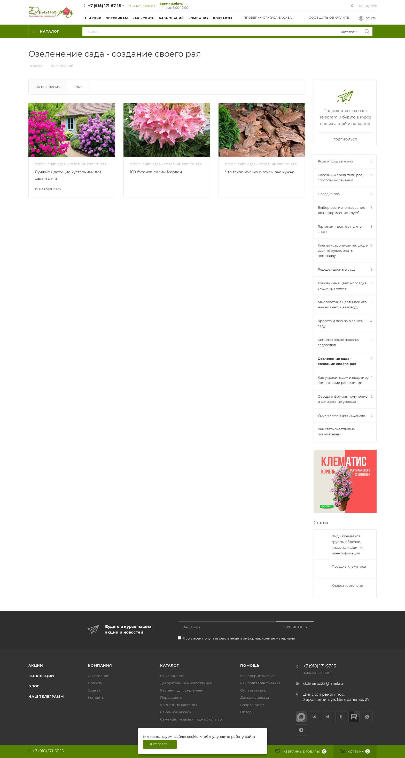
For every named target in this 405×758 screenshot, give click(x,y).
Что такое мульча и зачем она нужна (259, 172)
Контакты (96, 697)
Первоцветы (171, 697)
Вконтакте (314, 716)
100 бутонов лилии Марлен (156, 172)
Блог (33, 686)
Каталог (169, 665)
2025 (79, 87)
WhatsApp (367, 716)
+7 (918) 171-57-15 (104, 5)
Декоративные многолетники (186, 683)
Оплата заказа (253, 690)
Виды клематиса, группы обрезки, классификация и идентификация (347, 544)
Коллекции (41, 676)
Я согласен (160, 744)
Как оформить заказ (257, 676)
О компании (99, 676)
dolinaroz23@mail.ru (323, 683)
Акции (35, 665)
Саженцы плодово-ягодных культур (191, 719)
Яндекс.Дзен (301, 729)
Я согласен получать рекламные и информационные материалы (238, 638)
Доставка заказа (254, 697)
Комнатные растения (178, 705)
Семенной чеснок (175, 712)
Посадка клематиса (349, 566)
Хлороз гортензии (347, 585)
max (301, 716)
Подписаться (345, 139)
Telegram (327, 716)
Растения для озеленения (183, 690)
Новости (95, 683)
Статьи (321, 522)
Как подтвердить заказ (260, 683)
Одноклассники (340, 716)
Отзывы (94, 690)
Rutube (354, 716)
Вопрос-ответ (252, 705)
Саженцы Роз (172, 676)
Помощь (250, 665)
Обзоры (247, 712)
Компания (100, 665)
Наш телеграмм (46, 696)
